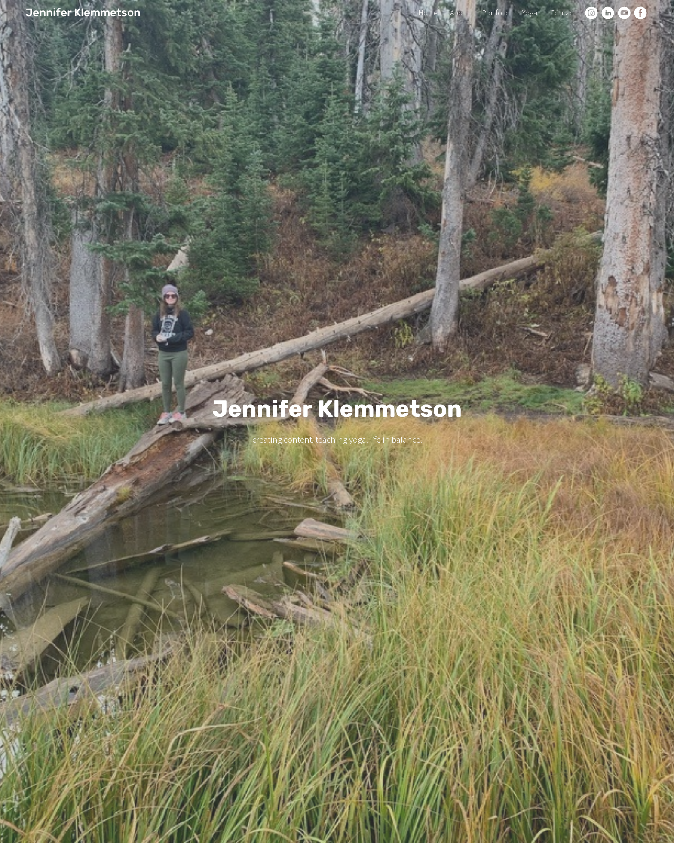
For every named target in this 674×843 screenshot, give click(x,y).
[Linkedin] (607, 12)
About (459, 13)
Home (428, 13)
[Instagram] (591, 12)
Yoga (529, 13)
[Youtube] (624, 12)
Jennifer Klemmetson (83, 12)
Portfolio (496, 13)
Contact (563, 13)
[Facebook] (640, 12)
